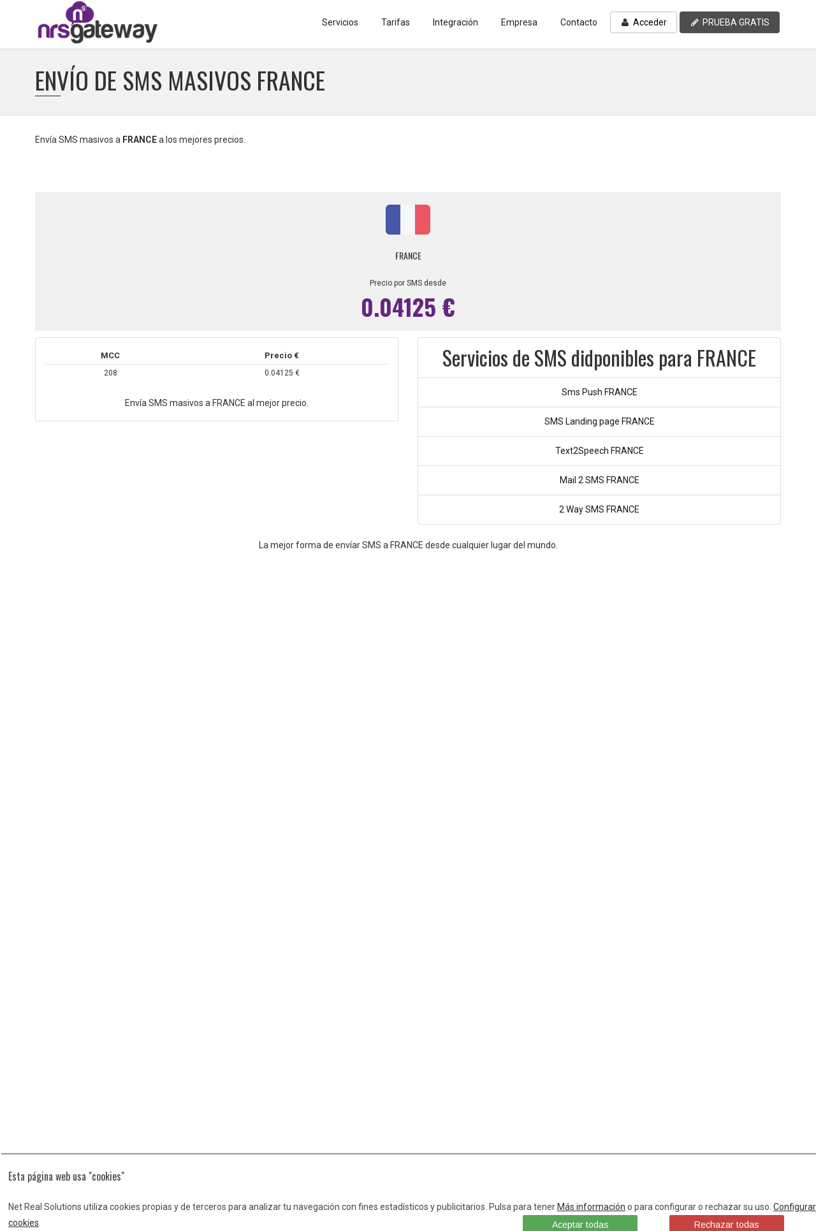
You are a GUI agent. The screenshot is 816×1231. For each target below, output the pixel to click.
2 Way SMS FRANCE (599, 509)
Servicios (340, 22)
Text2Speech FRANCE (599, 451)
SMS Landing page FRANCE (599, 421)
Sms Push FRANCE (600, 392)
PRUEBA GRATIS (729, 22)
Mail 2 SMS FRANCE (599, 480)
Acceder (643, 22)
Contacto (578, 22)
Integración (455, 22)
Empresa (519, 22)
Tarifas (395, 22)
